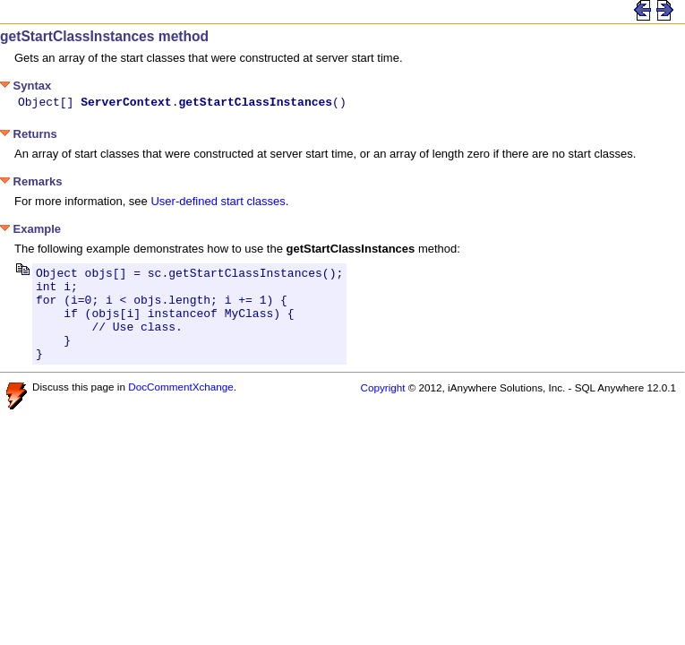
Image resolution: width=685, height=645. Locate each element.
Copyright (382, 409)
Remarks (31, 184)
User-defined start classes (217, 204)
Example (30, 231)
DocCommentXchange (181, 408)
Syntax (25, 85)
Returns (28, 136)
